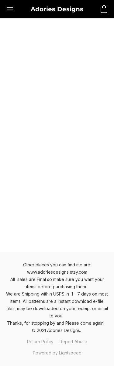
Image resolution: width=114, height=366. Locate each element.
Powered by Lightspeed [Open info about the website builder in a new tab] (57, 352)
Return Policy (40, 341)
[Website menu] (10, 9)
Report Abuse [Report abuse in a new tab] (73, 341)
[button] (57, 9)
